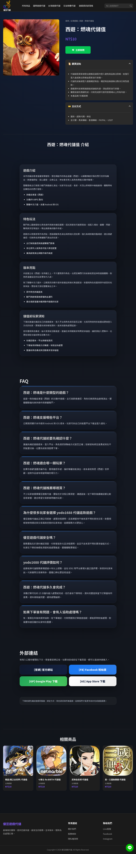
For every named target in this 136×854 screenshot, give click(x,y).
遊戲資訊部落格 (86, 5)
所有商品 (26, 5)
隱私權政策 (73, 838)
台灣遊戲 (74, 20)
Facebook (107, 833)
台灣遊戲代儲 (54, 5)
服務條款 (72, 833)
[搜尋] (130, 6)
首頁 (67, 20)
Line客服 (107, 828)
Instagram (107, 838)
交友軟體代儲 (69, 5)
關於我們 (72, 828)
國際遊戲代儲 (39, 5)
